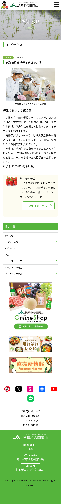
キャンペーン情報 (13, 267)
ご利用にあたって (30, 411)
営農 (7, 254)
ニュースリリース (13, 261)
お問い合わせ (30, 425)
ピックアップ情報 (13, 273)
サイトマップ (30, 420)
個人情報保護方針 (30, 416)
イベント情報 (11, 242)
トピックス (10, 248)
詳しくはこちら (38, 206)
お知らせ (9, 235)
